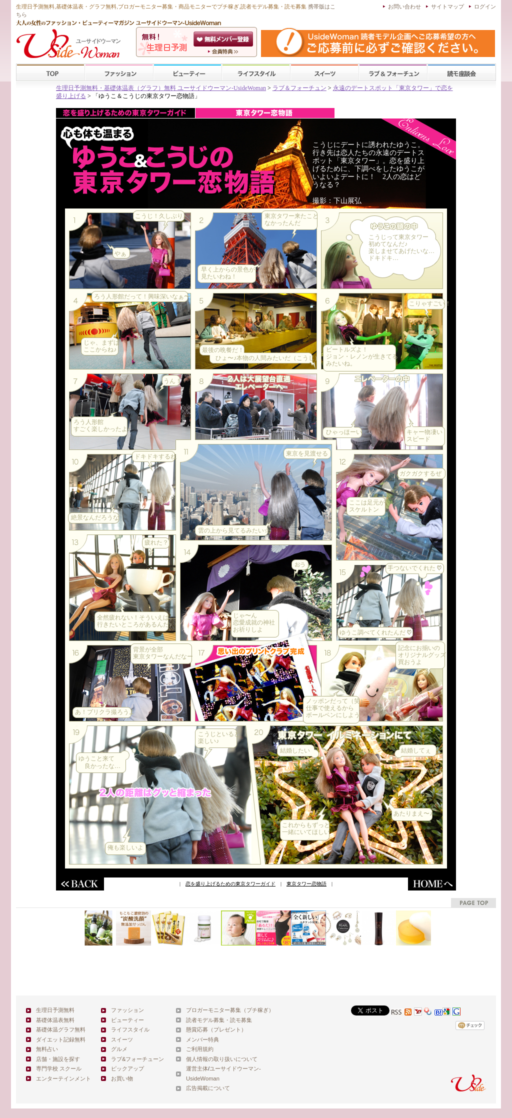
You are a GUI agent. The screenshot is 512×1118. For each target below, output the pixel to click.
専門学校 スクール (59, 1069)
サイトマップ (447, 7)
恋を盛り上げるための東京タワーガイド (231, 883)
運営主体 (197, 1069)
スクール (462, 72)
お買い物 (122, 1079)
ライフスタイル (256, 72)
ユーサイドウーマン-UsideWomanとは (224, 51)
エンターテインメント (63, 1079)
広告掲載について (208, 1088)
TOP (50, 72)
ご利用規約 (200, 1049)
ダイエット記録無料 (61, 1039)
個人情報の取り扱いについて (222, 1059)
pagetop (473, 903)
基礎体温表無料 (55, 1020)
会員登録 (224, 39)
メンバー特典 (202, 1039)
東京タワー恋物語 (306, 883)
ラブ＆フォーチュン (299, 88)
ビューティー (188, 72)
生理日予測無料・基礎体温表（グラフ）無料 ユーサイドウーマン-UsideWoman (161, 88)
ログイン (485, 7)
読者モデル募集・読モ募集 (219, 1020)
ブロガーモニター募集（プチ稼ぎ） (230, 1010)
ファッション (119, 72)
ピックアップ (127, 1069)
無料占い (47, 1049)
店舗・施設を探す (58, 1059)
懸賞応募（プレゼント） (216, 1029)
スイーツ (324, 72)
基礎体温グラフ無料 (61, 1029)
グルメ (119, 1049)
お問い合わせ (404, 7)
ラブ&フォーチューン (393, 72)
